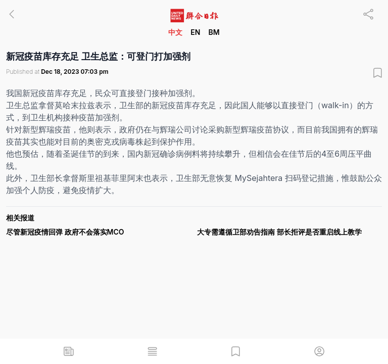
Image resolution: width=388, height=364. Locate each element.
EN (195, 32)
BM (213, 32)
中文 (175, 32)
